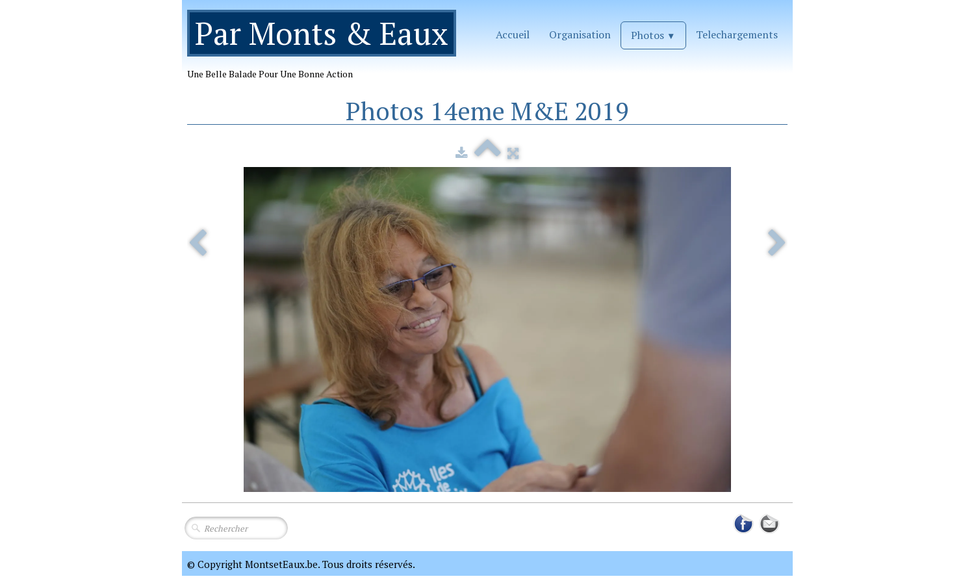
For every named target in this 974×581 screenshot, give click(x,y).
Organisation (580, 34)
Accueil (513, 34)
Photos (653, 35)
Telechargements (737, 34)
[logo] (326, 50)
